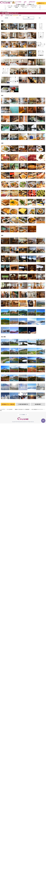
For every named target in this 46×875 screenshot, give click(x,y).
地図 (39, 23)
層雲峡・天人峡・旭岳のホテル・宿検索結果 (22, 414)
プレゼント (40, 7)
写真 (28, 22)
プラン (17, 23)
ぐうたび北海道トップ (23, 420)
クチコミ (7, 20)
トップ (5, 7)
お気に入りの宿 (20, 4)
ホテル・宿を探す (10, 6)
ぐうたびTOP (2, 414)
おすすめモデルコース (34, 6)
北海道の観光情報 (16, 6)
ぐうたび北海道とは (18, 2)
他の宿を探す (38, 409)
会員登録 (25, 2)
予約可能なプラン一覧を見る (8, 409)
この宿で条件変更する (23, 409)
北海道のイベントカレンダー (25, 6)
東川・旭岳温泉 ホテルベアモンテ (9, 18)
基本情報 (6, 23)
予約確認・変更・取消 (32, 2)
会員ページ (30, 4)
